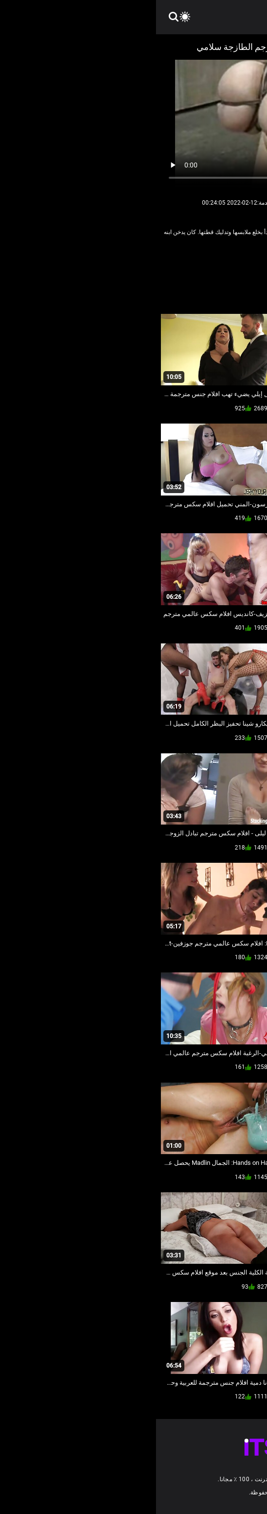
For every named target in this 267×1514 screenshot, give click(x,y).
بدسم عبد (208, 262)
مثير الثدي (175, 262)
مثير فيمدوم (139, 262)
